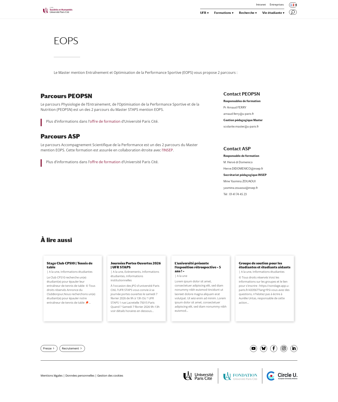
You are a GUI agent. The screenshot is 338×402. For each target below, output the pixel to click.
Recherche (246, 12)
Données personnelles (79, 375)
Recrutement (70, 348)
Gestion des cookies (110, 375)
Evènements (132, 272)
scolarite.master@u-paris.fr (241, 126)
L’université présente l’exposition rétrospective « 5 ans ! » (198, 267)
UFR (203, 12)
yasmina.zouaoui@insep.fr (240, 187)
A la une (54, 272)
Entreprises (277, 4)
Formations (222, 12)
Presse (47, 348)
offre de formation (105, 121)
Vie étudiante (272, 12)
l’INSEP (167, 150)
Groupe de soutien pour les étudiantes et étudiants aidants (264, 265)
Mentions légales (52, 375)
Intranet (261, 4)
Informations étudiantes (76, 272)
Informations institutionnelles (127, 278)
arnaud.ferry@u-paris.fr (238, 113)
